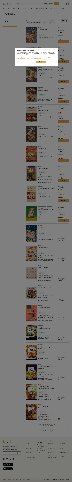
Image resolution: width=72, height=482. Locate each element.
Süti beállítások (31, 62)
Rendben (41, 61)
